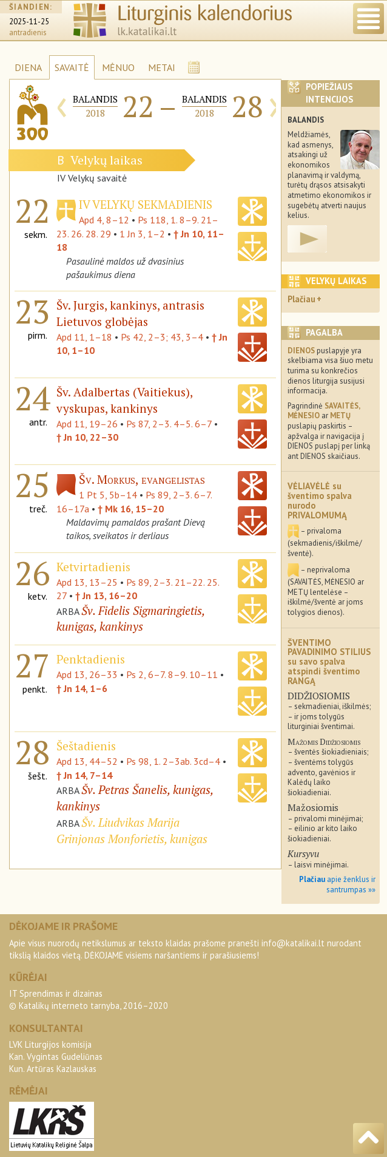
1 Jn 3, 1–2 (142, 234)
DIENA (28, 67)
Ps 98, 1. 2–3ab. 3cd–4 (173, 761)
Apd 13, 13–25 (87, 582)
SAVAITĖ (72, 67)
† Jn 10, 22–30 (87, 437)
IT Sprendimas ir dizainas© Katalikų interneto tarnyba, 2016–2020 (88, 999)
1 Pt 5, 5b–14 (108, 495)
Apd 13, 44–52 (87, 761)
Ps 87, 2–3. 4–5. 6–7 (169, 424)
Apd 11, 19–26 (87, 424)
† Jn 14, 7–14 (84, 775)
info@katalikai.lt (293, 943)
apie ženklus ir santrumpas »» (337, 884)
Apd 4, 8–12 (104, 220)
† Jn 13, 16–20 (106, 595)
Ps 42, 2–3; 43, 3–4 (162, 337)
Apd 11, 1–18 (84, 337)
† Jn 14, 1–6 (81, 688)
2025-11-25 (29, 21)
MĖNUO (118, 67)
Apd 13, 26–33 (87, 674)
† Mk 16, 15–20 (131, 509)
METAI (161, 67)
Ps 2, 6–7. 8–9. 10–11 (172, 674)
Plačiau (301, 299)
